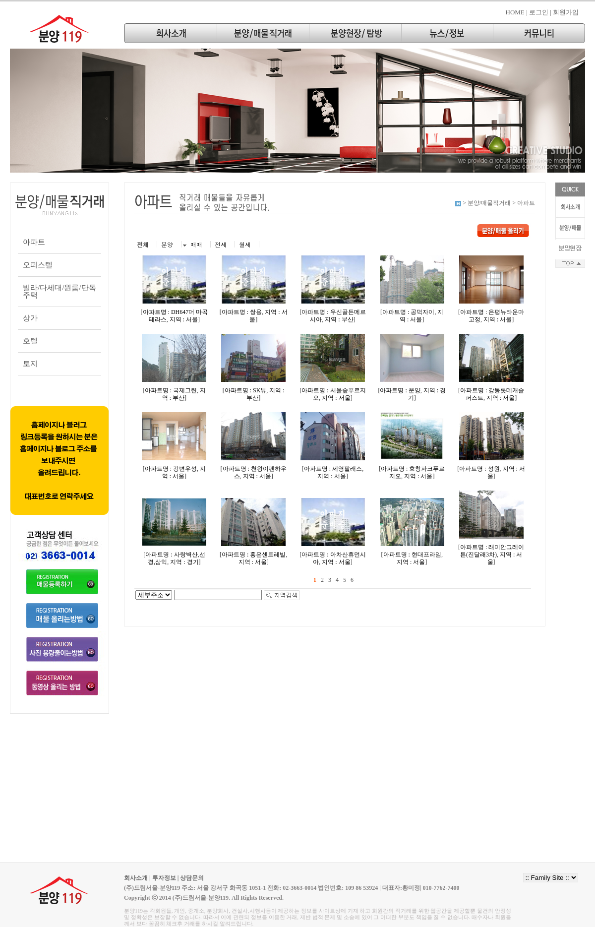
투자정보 (164, 877)
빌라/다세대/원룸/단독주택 (59, 291)
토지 (30, 364)
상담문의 (192, 877)
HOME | (517, 12)
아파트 (34, 242)
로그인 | (540, 12)
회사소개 (136, 877)
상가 (30, 318)
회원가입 (566, 12)
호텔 (30, 341)
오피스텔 (38, 265)
